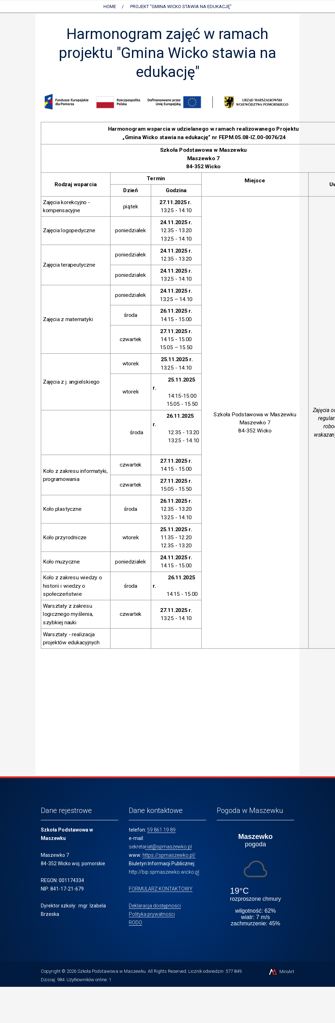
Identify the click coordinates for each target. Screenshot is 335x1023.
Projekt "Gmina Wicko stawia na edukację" (181, 6)
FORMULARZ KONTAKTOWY (160, 889)
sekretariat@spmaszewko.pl (160, 846)
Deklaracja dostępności (155, 905)
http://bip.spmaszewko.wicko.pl (164, 872)
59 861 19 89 (161, 830)
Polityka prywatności (152, 914)
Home (109, 6)
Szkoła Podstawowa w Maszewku (111, 971)
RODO (135, 922)
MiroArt (281, 971)
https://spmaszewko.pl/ (169, 855)
